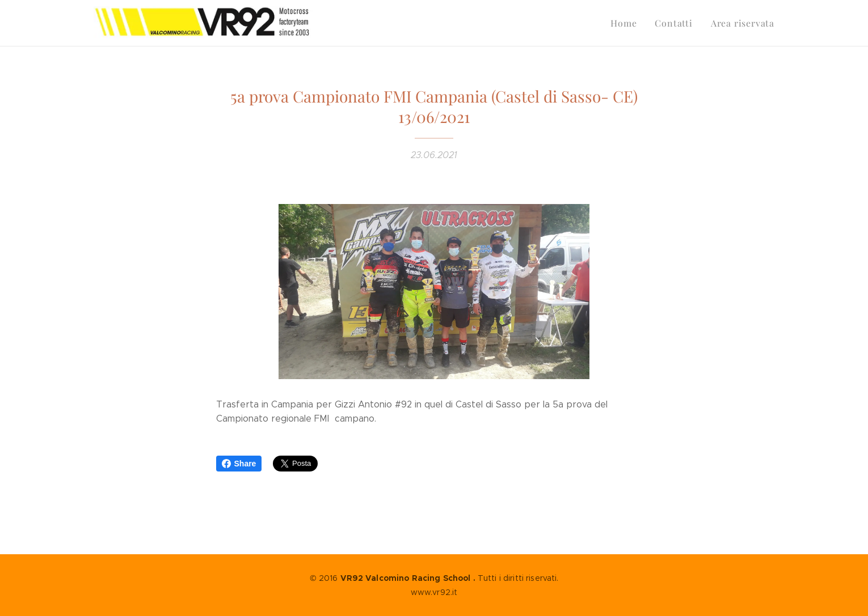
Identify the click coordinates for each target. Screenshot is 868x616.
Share (239, 463)
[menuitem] (631, 23)
